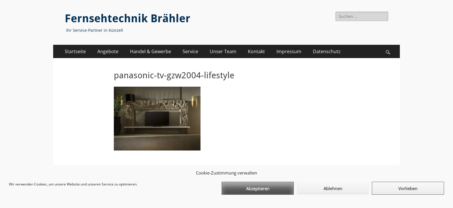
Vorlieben (407, 188)
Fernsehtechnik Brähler (127, 18)
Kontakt (256, 51)
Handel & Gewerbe (150, 51)
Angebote (107, 51)
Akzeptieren (258, 188)
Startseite (75, 51)
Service (190, 51)
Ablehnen (333, 188)
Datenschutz (327, 51)
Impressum (288, 51)
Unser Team (223, 51)
